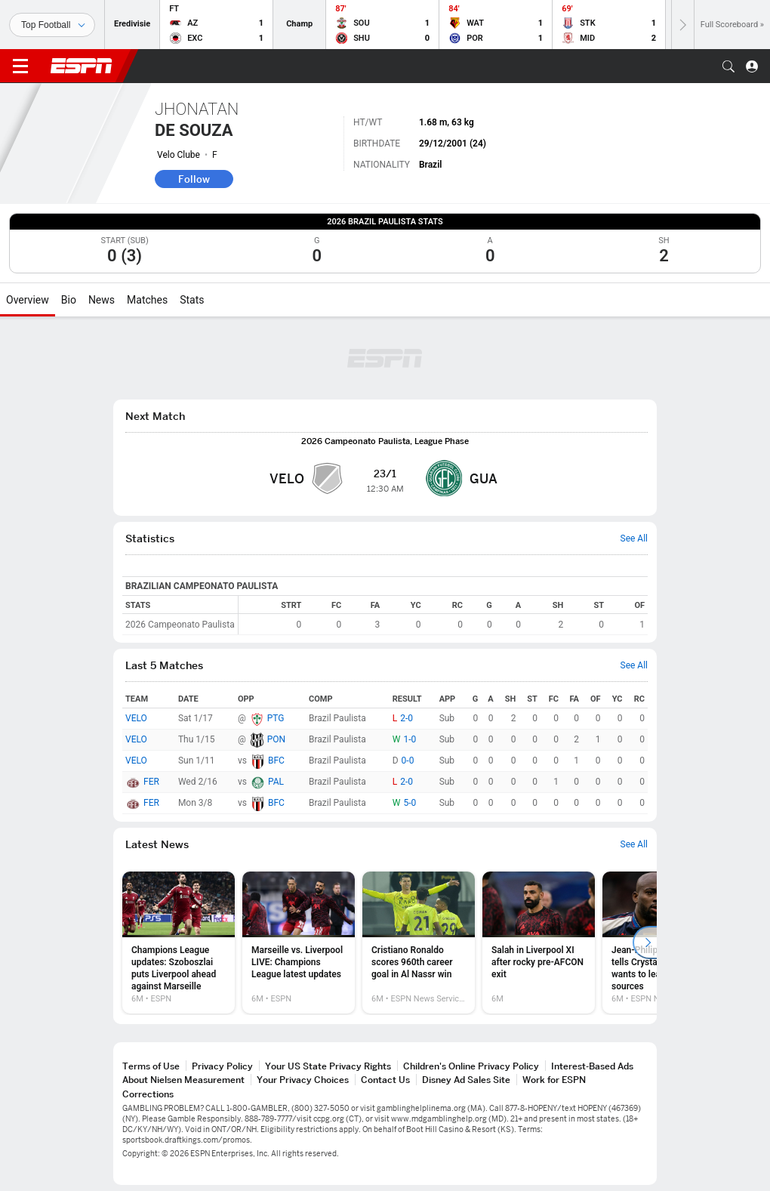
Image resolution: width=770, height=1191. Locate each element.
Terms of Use (151, 1066)
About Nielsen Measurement (183, 1079)
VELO (136, 718)
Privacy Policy (222, 1066)
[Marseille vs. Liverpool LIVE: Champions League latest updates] (298, 943)
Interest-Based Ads (592, 1066)
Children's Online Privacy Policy (471, 1066)
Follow (194, 179)
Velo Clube (178, 155)
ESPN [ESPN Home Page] (81, 65)
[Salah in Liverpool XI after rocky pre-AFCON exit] (538, 943)
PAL (276, 781)
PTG (276, 718)
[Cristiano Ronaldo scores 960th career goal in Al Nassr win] (418, 943)
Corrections (148, 1094)
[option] (178, 943)
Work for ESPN (554, 1079)
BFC (276, 760)
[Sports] (52, 25)
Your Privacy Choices (303, 1079)
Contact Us (385, 1079)
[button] (728, 66)
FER (151, 781)
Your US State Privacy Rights (328, 1066)
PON (276, 739)
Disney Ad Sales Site (466, 1079)
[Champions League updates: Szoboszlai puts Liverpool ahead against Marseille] (178, 943)
